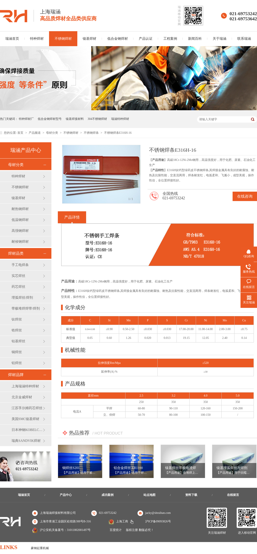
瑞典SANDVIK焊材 (26, 440)
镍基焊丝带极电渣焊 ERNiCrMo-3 (190, 468)
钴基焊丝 (18, 341)
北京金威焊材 (22, 397)
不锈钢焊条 (92, 132)
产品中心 (66, 495)
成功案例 (108, 495)
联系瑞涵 (244, 38)
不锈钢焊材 (63, 38)
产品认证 (145, 38)
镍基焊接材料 (75, 118)
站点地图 (149, 495)
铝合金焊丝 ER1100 (128, 468)
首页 (20, 132)
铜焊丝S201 (71, 468)
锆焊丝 (17, 330)
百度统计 (116, 530)
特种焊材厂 (26, 118)
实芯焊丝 (18, 276)
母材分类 (52, 132)
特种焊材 (37, 38)
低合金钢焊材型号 (50, 118)
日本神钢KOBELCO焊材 (27, 430)
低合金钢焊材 (117, 38)
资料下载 (191, 495)
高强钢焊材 (20, 230)
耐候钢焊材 (20, 241)
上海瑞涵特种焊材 (25, 386)
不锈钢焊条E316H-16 (117, 132)
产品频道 (35, 132)
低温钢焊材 (20, 220)
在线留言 (233, 495)
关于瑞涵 (219, 38)
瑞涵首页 (24, 495)
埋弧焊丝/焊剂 (22, 297)
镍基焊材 (89, 38)
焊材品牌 (16, 375)
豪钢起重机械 (40, 548)
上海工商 (122, 521)
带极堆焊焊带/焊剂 (26, 308)
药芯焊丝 (18, 286)
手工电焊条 (20, 265)
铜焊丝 (17, 352)
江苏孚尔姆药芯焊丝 (27, 408)
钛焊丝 (17, 319)
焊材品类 (16, 253)
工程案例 (170, 38)
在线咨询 (245, 196)
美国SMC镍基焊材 (25, 419)
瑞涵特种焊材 (120, 118)
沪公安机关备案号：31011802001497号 (65, 530)
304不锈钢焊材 (97, 118)
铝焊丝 (17, 363)
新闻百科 (195, 38)
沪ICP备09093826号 (158, 521)
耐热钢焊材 (20, 209)
